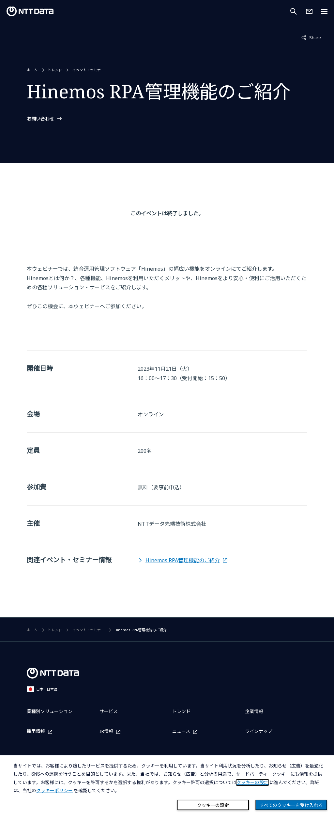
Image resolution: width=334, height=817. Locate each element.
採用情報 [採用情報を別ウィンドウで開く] (36, 731)
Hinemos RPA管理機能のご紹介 (182, 560)
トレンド (55, 69)
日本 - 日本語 (42, 689)
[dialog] (167, 786)
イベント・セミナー (88, 69)
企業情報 (254, 711)
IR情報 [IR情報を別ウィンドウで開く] (106, 731)
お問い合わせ (40, 119)
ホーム (32, 69)
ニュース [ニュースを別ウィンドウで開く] (181, 731)
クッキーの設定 (213, 805)
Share (311, 37)
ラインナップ (258, 731)
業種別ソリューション (49, 711)
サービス (108, 711)
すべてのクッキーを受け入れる (291, 805)
